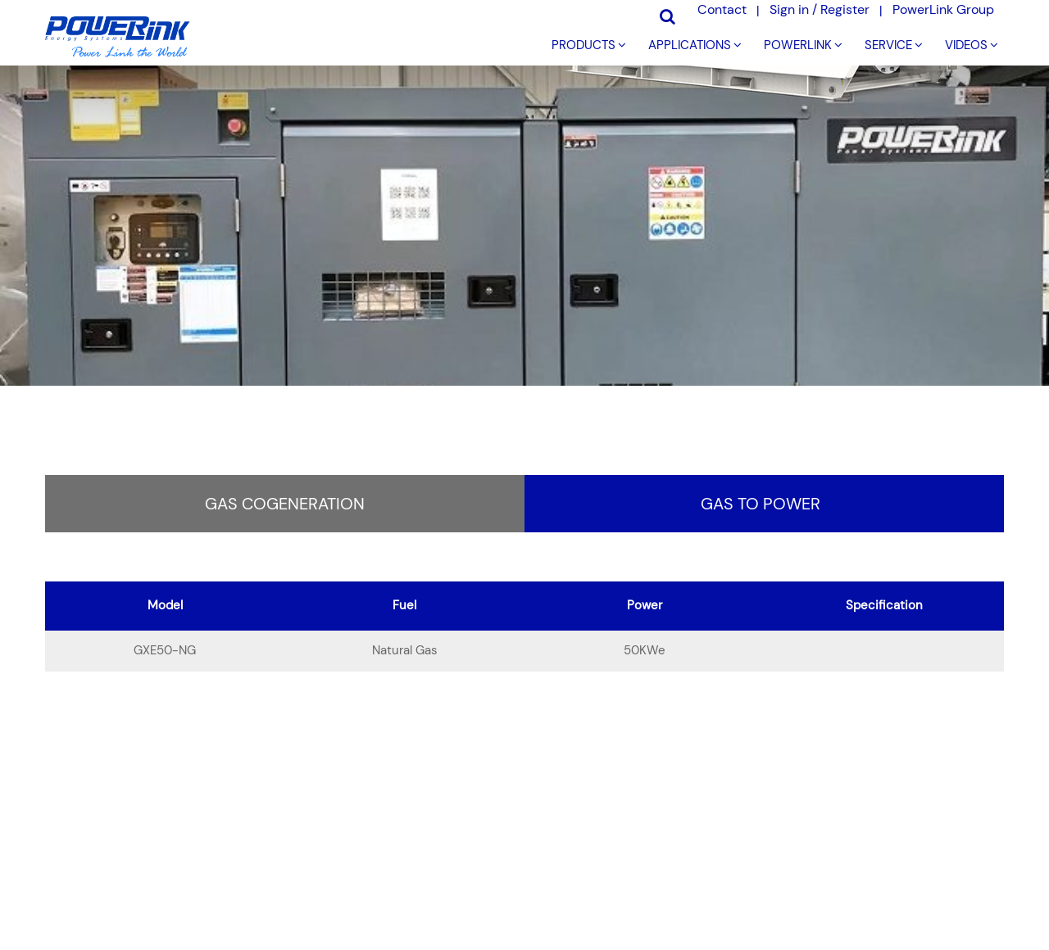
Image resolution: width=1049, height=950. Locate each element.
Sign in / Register (820, 9)
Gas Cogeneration (285, 503)
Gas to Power (760, 503)
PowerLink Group (943, 9)
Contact (722, 9)
